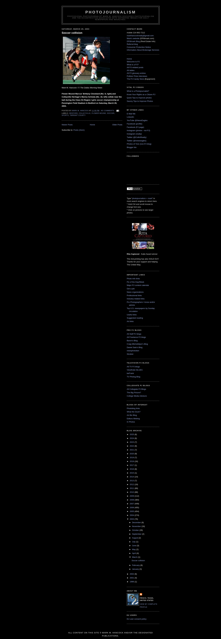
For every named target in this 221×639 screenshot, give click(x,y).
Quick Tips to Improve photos (139, 98)
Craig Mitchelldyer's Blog (137, 344)
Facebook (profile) (134, 124)
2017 (132, 465)
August (135, 538)
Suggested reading (135, 318)
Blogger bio (132, 147)
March (135, 557)
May (134, 549)
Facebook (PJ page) (135, 127)
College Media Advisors (137, 396)
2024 (132, 438)
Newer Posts (67, 125)
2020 (132, 454)
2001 (132, 578)
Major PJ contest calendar (138, 285)
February (136, 565)
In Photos (131, 422)
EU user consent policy (136, 619)
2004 (132, 515)
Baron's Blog (132, 340)
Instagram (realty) (134, 134)
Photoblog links (133, 408)
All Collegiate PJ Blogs (136, 389)
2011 (132, 488)
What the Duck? (134, 412)
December (137, 522)
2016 (132, 469)
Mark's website (133, 38)
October (135, 530)
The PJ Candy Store (135, 79)
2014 (132, 477)
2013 (132, 480)
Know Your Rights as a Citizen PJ (141, 94)
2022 (132, 446)
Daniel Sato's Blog (134, 347)
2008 (132, 500)
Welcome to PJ (133, 62)
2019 (132, 457)
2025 (132, 434)
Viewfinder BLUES (135, 370)
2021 (132, 450)
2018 (132, 461)
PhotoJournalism (110, 12)
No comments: (108, 110)
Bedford (73, 113)
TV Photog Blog (133, 377)
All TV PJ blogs (133, 367)
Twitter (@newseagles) (136, 141)
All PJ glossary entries (136, 73)
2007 (132, 504)
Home (92, 125)
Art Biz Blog (132, 415)
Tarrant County (78, 115)
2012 (132, 484)
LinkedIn (130, 117)
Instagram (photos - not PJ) (138, 130)
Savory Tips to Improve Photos (140, 101)
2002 (132, 574)
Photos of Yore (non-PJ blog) (139, 144)
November (137, 526)
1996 (132, 582)
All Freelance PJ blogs (136, 337)
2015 (132, 473)
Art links (130, 321)
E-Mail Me (131, 114)
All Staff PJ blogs (134, 334)
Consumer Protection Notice (139, 47)
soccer (110, 113)
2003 (132, 519)
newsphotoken (133, 351)
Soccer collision (72, 32)
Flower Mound (99, 113)
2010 (132, 492)
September (137, 534)
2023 (132, 442)
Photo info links (133, 278)
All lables (130, 70)
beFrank (130, 373)
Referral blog (132, 44)
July (134, 542)
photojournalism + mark (142, 198)
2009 (132, 496)
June (134, 545)
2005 (132, 511)
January (135, 569)
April (134, 553)
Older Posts (117, 125)
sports (65, 115)
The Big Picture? (134, 392)
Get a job (131, 289)
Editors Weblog (133, 418)
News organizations (135, 292)
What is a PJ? (133, 64)
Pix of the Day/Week (135, 282)
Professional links (134, 295)
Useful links (132, 315)
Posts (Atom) (79, 130)
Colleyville (85, 113)
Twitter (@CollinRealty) (136, 137)
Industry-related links (136, 299)
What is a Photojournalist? (138, 91)
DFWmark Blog (133, 41)
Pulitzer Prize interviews (137, 76)
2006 (132, 507)
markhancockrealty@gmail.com (140, 35)
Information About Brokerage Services (143, 50)
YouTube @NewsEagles (137, 120)
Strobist (130, 354)
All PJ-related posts (135, 67)
